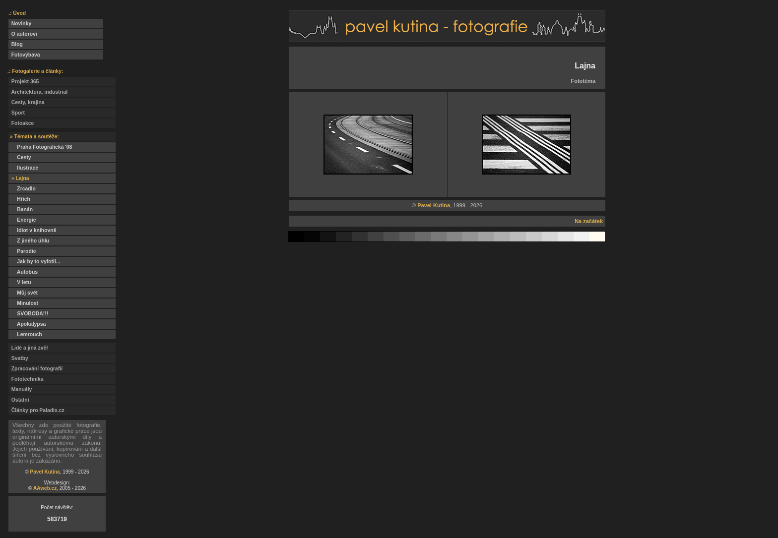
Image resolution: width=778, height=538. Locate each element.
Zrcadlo (22, 188)
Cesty (19, 157)
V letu (19, 282)
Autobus (23, 272)
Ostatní (18, 400)
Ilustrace (23, 168)
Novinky (19, 23)
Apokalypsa (27, 324)
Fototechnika (25, 379)
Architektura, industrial (37, 92)
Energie (22, 220)
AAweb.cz (45, 488)
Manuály (20, 389)
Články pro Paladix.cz (36, 410)
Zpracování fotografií (35, 368)
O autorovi (22, 34)
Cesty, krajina (26, 102)
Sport (16, 113)
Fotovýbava (24, 55)
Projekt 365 (23, 81)
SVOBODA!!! (28, 313)
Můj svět (23, 293)
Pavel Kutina (45, 472)
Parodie (22, 251)
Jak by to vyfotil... (34, 261)
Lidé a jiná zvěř (28, 348)
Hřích (19, 199)
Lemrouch (25, 334)
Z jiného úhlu (28, 240)
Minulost (23, 303)
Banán (20, 209)
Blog (15, 44)
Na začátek (589, 221)
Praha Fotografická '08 (40, 147)
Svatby (18, 358)
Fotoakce (21, 123)
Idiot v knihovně (32, 230)
